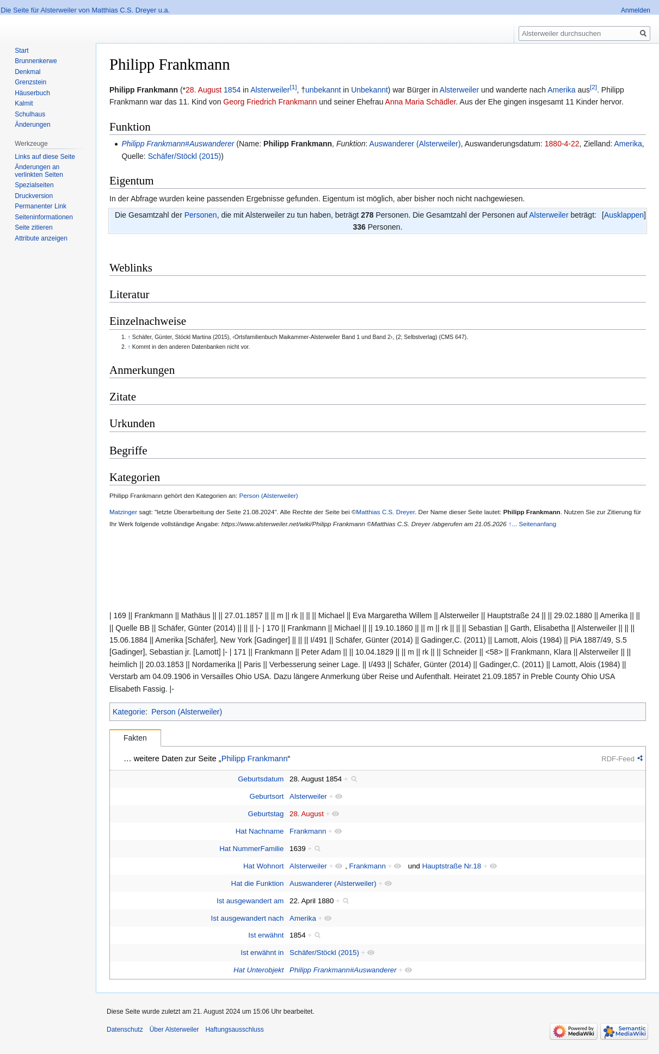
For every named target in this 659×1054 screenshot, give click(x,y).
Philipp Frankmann (297, 143)
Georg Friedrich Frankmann (270, 101)
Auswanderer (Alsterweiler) (415, 143)
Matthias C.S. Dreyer (385, 511)
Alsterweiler (270, 89)
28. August (203, 89)
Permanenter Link (40, 206)
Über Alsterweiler (174, 1029)
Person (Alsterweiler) (268, 495)
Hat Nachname (260, 831)
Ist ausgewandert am (250, 901)
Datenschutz (125, 1029)
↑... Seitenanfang (533, 523)
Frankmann (308, 831)
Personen (200, 215)
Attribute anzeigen (41, 238)
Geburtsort (267, 796)
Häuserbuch (32, 93)
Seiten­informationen (44, 217)
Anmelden (635, 10)
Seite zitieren (33, 227)
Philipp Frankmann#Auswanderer (177, 143)
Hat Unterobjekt (258, 970)
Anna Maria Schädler (420, 101)
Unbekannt (369, 89)
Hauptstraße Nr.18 (452, 866)
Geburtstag (266, 814)
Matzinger (123, 511)
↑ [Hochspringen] (129, 337)
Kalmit (24, 103)
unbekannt (323, 89)
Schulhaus (30, 114)
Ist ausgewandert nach (247, 918)
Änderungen (32, 124)
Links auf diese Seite (45, 157)
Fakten (135, 738)
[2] (593, 86)
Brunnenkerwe (36, 61)
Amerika (561, 89)
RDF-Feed (618, 759)
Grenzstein (30, 82)
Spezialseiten (34, 185)
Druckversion (34, 196)
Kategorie (129, 711)
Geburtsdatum (261, 779)
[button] (624, 215)
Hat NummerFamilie (251, 849)
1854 (232, 89)
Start (21, 50)
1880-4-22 (562, 143)
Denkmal (27, 72)
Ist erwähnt (266, 935)
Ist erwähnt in (262, 952)
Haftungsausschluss (234, 1029)
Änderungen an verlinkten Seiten (39, 170)
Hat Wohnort (263, 866)
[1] (293, 86)
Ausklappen (624, 215)
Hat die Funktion (257, 883)
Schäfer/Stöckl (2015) (184, 156)
